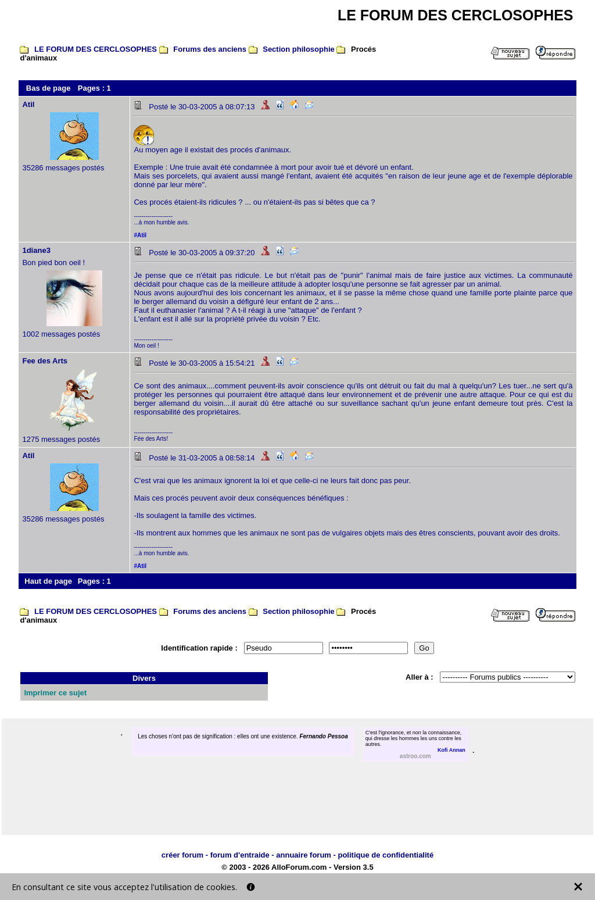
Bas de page (48, 88)
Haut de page (48, 581)
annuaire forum (303, 855)
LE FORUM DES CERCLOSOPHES (95, 49)
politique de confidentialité (385, 855)
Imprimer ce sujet (55, 692)
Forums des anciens (209, 49)
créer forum (182, 855)
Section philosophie (299, 49)
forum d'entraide (240, 855)
